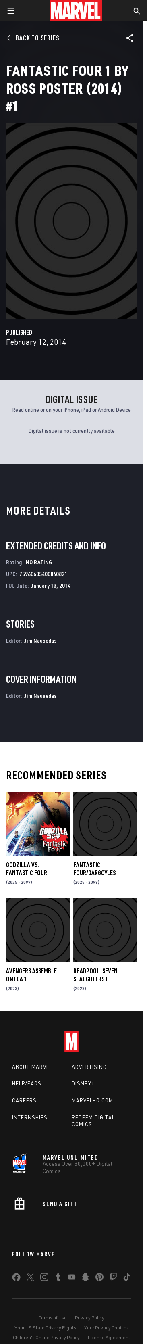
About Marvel (32, 1067)
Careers (24, 1100)
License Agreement (109, 1337)
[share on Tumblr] (58, 1279)
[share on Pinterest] (99, 1279)
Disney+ (83, 1083)
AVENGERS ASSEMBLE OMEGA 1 (31, 975)
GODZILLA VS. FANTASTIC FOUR (26, 869)
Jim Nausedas (40, 640)
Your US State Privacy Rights (45, 1328)
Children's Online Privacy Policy (46, 1337)
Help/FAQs (26, 1083)
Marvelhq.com (92, 1100)
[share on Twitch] (113, 1279)
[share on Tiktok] (127, 1279)
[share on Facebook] (16, 1279)
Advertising (89, 1067)
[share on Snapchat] (85, 1279)
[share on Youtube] (72, 1279)
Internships (30, 1117)
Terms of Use (53, 1318)
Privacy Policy (89, 1318)
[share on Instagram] (44, 1279)
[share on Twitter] (30, 1279)
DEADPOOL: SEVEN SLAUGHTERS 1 (95, 975)
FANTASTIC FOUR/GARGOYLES (94, 869)
